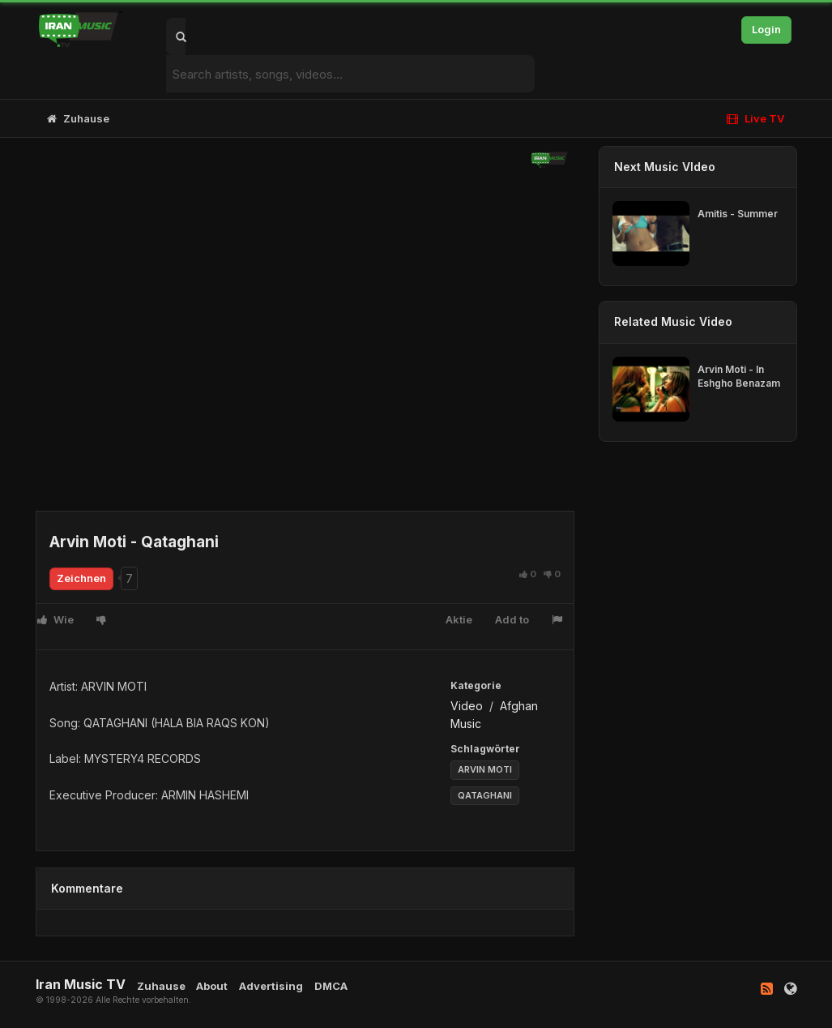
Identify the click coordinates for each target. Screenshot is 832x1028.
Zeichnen (81, 578)
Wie (55, 619)
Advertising (271, 985)
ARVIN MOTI (485, 769)
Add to (512, 619)
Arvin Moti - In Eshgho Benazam (739, 376)
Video (468, 706)
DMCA (331, 985)
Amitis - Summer (738, 214)
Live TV (755, 118)
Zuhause (78, 118)
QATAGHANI (485, 795)
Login (766, 29)
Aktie (459, 619)
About (212, 985)
